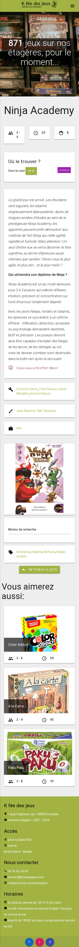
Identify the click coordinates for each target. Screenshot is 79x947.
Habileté (36, 552)
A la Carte (16, 706)
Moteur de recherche (22, 529)
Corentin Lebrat (26, 389)
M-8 (31, 171)
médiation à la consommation (28, 883)
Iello (19, 428)
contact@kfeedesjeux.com (26, 877)
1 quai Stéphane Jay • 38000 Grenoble (33, 814)
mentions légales (19, 820)
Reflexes (49, 552)
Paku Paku (16, 767)
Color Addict (18, 644)
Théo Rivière (47, 389)
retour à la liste (39, 569)
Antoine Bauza (40, 393)
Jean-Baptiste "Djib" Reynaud (36, 411)
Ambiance (23, 552)
